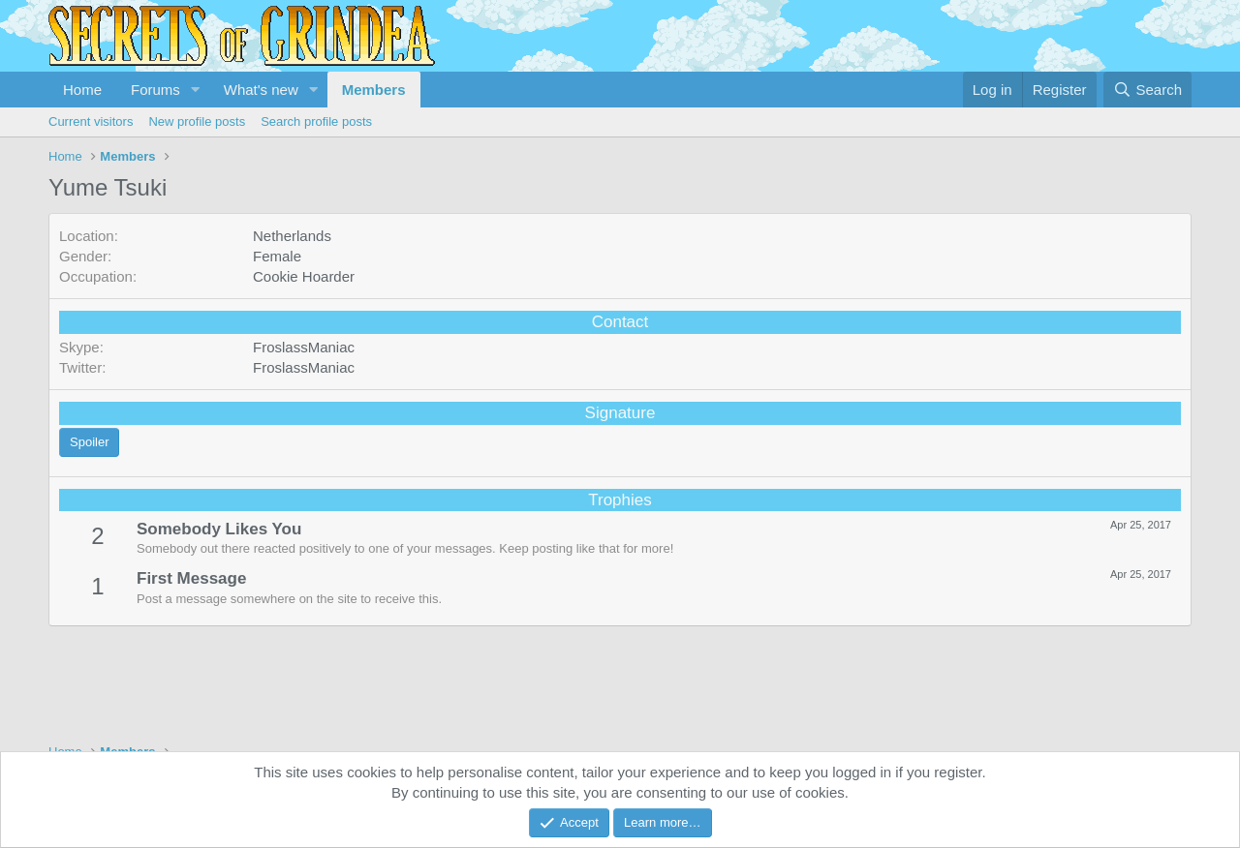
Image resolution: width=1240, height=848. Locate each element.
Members (374, 89)
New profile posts (196, 121)
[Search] (1147, 89)
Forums (155, 89)
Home (82, 89)
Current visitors (90, 121)
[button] (195, 89)
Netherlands (292, 235)
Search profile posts (316, 121)
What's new (261, 89)
